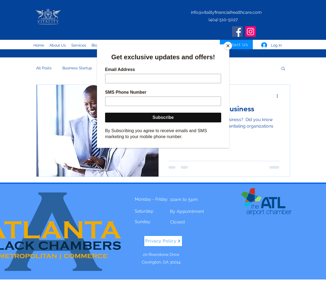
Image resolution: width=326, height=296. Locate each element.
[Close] (228, 46)
